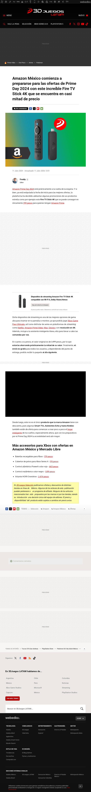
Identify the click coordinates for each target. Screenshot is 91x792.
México (9, 683)
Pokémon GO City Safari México (67, 649)
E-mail (41, 108)
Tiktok (86, 24)
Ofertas (73, 509)
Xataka (8, 730)
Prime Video (11, 63)
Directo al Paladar (60, 730)
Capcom (9, 692)
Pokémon (39, 63)
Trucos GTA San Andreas (30, 649)
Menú (9, 15)
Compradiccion (11, 759)
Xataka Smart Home (12, 740)
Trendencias (10, 753)
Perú (36, 683)
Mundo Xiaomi (10, 743)
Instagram (78, 24)
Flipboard (38, 108)
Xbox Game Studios (13, 688)
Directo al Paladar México (60, 775)
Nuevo (81, 15)
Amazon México (59, 509)
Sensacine (41, 730)
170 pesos (54, 461)
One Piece (22, 63)
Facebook (70, 24)
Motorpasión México (77, 774)
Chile (36, 678)
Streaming (66, 688)
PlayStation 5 (57, 24)
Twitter (74, 24)
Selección (26, 24)
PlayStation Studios (69, 692)
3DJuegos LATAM (45, 12)
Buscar (82, 709)
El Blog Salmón (27, 753)
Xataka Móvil (10, 733)
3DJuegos (25, 730)
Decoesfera (10, 756)
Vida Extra (25, 733)
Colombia (66, 678)
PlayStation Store (48, 649)
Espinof (40, 733)
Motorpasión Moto (76, 733)
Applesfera (9, 736)
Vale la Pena (13, 24)
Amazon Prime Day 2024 (23, 189)
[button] (24, 179)
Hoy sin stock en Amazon (40, 305)
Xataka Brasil (10, 778)
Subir (79, 718)
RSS (30, 658)
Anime (31, 63)
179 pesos (48, 456)
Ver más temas (12, 698)
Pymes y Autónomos (29, 756)
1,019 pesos (50, 471)
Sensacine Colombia (45, 778)
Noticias (65, 683)
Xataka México (11, 774)
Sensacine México (44, 774)
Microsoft (38, 688)
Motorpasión (74, 730)
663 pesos (53, 466)
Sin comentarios (21, 108)
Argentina (10, 678)
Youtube (82, 24)
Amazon (46, 509)
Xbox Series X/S (41, 24)
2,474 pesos (43, 476)
